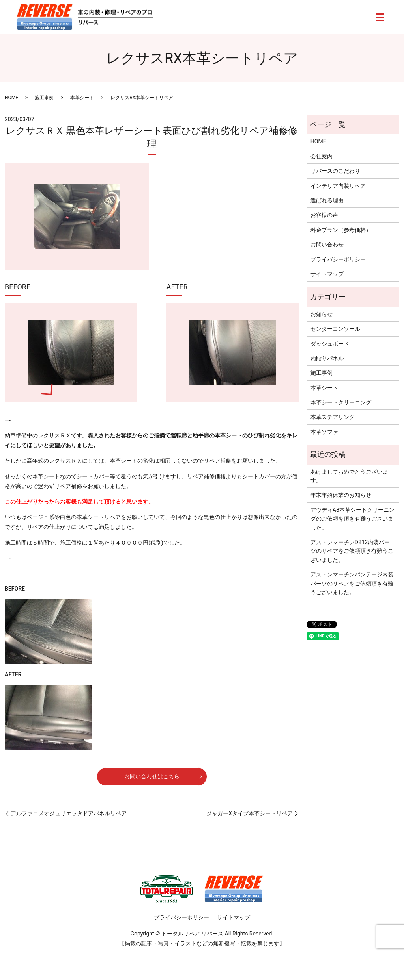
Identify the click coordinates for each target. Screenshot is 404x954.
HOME (11, 97)
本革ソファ (324, 432)
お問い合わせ (327, 244)
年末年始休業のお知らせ (340, 495)
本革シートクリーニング (340, 402)
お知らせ (321, 314)
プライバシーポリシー (338, 259)
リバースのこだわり (335, 171)
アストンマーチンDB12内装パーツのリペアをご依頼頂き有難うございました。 (351, 551)
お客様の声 (324, 215)
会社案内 (321, 156)
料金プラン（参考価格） (340, 230)
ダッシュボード (329, 344)
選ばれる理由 (327, 200)
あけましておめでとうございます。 (349, 476)
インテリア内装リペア (338, 186)
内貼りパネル (327, 358)
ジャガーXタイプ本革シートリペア (249, 813)
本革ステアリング (332, 417)
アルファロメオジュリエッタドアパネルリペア (69, 813)
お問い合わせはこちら (152, 776)
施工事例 (44, 97)
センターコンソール (335, 329)
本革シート (82, 97)
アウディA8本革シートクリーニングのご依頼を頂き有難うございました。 (352, 519)
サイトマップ (327, 274)
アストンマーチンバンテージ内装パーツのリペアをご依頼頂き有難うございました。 (351, 583)
